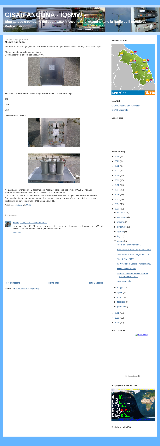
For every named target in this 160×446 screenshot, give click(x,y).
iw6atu (16, 222)
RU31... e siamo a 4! (126, 268)
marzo (120, 297)
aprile (120, 292)
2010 (117, 322)
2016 (117, 194)
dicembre (122, 212)
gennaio (121, 306)
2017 (117, 189)
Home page (53, 283)
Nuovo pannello (124, 281)
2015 (117, 199)
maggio (121, 287)
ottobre (120, 222)
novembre (122, 217)
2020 (117, 175)
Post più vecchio (95, 283)
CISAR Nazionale (119, 110)
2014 (117, 204)
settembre (122, 227)
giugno (120, 241)
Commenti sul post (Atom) (26, 288)
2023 (117, 161)
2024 (117, 156)
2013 (117, 209)
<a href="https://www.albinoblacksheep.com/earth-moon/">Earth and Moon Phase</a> (132, 356)
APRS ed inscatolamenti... (129, 245)
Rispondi (17, 232)
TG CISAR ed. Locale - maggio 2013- (134, 264)
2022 (117, 166)
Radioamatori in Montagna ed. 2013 (133, 254)
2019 (117, 180)
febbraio (121, 302)
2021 (117, 170)
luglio (120, 236)
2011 (117, 318)
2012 (117, 313)
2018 (117, 185)
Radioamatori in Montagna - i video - (134, 249)
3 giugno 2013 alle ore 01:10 (33, 222)
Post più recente (12, 283)
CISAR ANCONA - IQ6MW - (45, 14)
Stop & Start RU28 (125, 259)
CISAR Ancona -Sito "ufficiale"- (125, 106)
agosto (120, 231)
